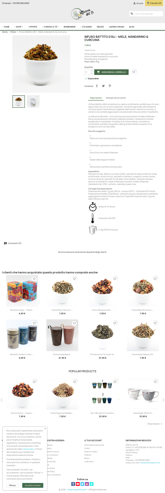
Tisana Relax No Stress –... (143, 310)
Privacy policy (49, 468)
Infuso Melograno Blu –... (102, 310)
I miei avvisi (89, 461)
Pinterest (109, 85)
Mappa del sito (49, 461)
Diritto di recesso (50, 455)
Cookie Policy (49, 471)
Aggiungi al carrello (111, 72)
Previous (2, 400)
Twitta (103, 85)
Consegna (47, 445)
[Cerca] (146, 13)
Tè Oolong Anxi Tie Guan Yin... (102, 354)
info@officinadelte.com (150, 462)
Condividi (96, 85)
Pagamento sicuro (51, 451)
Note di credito (90, 451)
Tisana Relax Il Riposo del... (143, 354)
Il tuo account (93, 440)
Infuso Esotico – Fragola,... (22, 413)
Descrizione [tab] (96, 98)
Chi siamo (47, 448)
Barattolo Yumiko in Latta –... (22, 354)
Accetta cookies (33, 485)
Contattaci (47, 458)
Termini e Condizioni (52, 475)
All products (155, 423)
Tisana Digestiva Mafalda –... (62, 413)
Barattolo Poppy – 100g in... (22, 310)
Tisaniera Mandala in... (62, 354)
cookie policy (28, 449)
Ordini (87, 448)
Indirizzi (87, 455)
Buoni (86, 458)
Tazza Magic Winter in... (143, 413)
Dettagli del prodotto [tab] (116, 98)
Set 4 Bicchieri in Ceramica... (103, 413)
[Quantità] (87, 72)
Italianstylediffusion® (77, 489)
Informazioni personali (94, 445)
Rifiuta (12, 485)
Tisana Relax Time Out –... (62, 310)
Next (163, 400)
